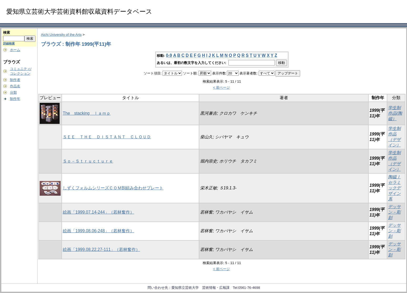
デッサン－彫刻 (394, 212)
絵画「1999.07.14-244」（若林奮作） (98, 212)
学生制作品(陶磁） (395, 113)
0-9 (169, 55)
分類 (13, 92)
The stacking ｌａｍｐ (87, 113)
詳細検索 (9, 43)
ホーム (15, 50)
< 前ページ (221, 87)
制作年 (15, 99)
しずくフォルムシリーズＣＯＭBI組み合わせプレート (113, 188)
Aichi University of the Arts (61, 35)
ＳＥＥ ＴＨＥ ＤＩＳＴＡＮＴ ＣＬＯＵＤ (107, 137)
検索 (6, 32)
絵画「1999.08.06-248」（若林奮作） (98, 231)
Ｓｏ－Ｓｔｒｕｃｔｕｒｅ (88, 161)
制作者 (15, 80)
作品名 (15, 86)
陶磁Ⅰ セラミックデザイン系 (394, 188)
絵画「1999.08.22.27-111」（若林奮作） (101, 249)
